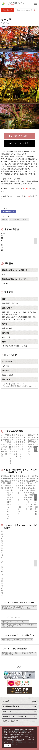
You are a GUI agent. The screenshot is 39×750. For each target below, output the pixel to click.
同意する (8, 746)
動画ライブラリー (16, 719)
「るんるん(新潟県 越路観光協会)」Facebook (19, 406)
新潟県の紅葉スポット (18, 219)
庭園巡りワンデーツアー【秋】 (14, 583)
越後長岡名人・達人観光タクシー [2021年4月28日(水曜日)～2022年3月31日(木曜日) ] (18, 569)
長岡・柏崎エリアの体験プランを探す (16, 601)
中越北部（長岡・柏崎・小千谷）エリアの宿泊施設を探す (17, 615)
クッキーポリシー (18, 739)
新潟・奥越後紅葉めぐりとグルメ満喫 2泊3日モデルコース (18, 587)
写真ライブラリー (16, 713)
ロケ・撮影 (13, 725)
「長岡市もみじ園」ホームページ (14, 404)
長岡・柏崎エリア (8, 211)
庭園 (3, 219)
